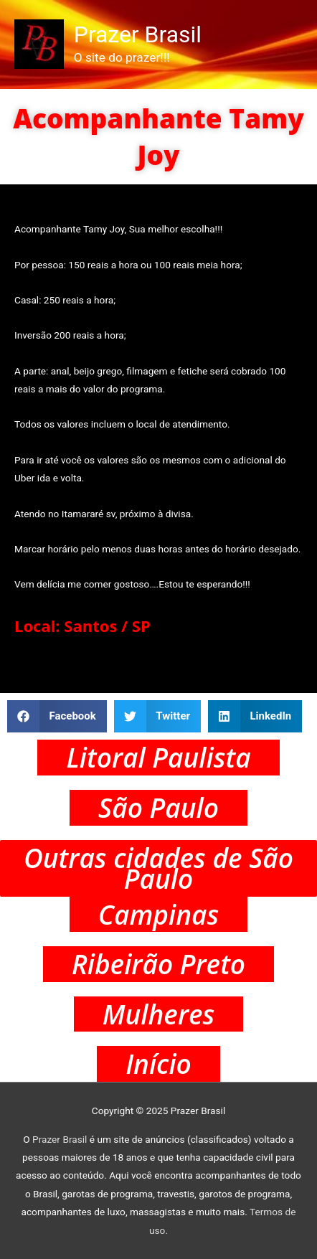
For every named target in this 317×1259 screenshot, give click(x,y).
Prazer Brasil (138, 34)
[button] (57, 716)
